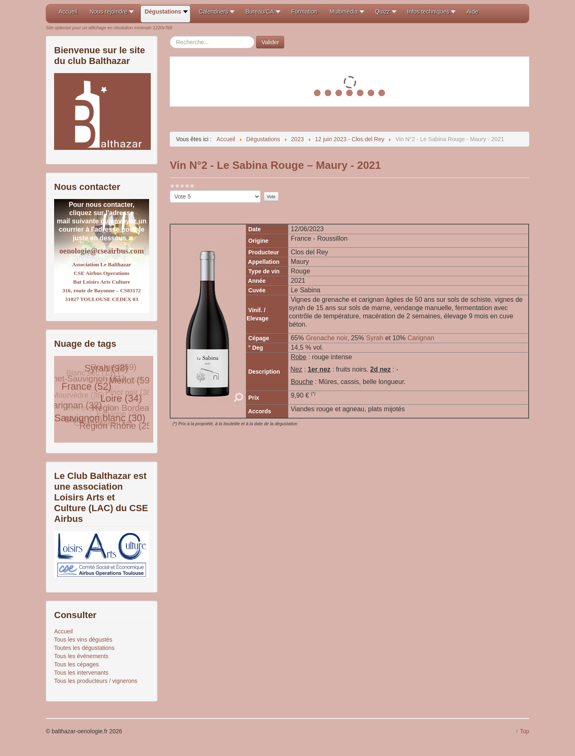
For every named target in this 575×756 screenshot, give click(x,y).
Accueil (63, 631)
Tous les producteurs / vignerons (96, 681)
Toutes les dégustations (84, 648)
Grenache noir (326, 337)
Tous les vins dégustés (83, 639)
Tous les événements (81, 656)
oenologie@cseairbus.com (101, 250)
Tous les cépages (76, 664)
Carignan (421, 337)
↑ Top (522, 731)
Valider (270, 42)
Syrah (375, 337)
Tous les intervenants (81, 672)
